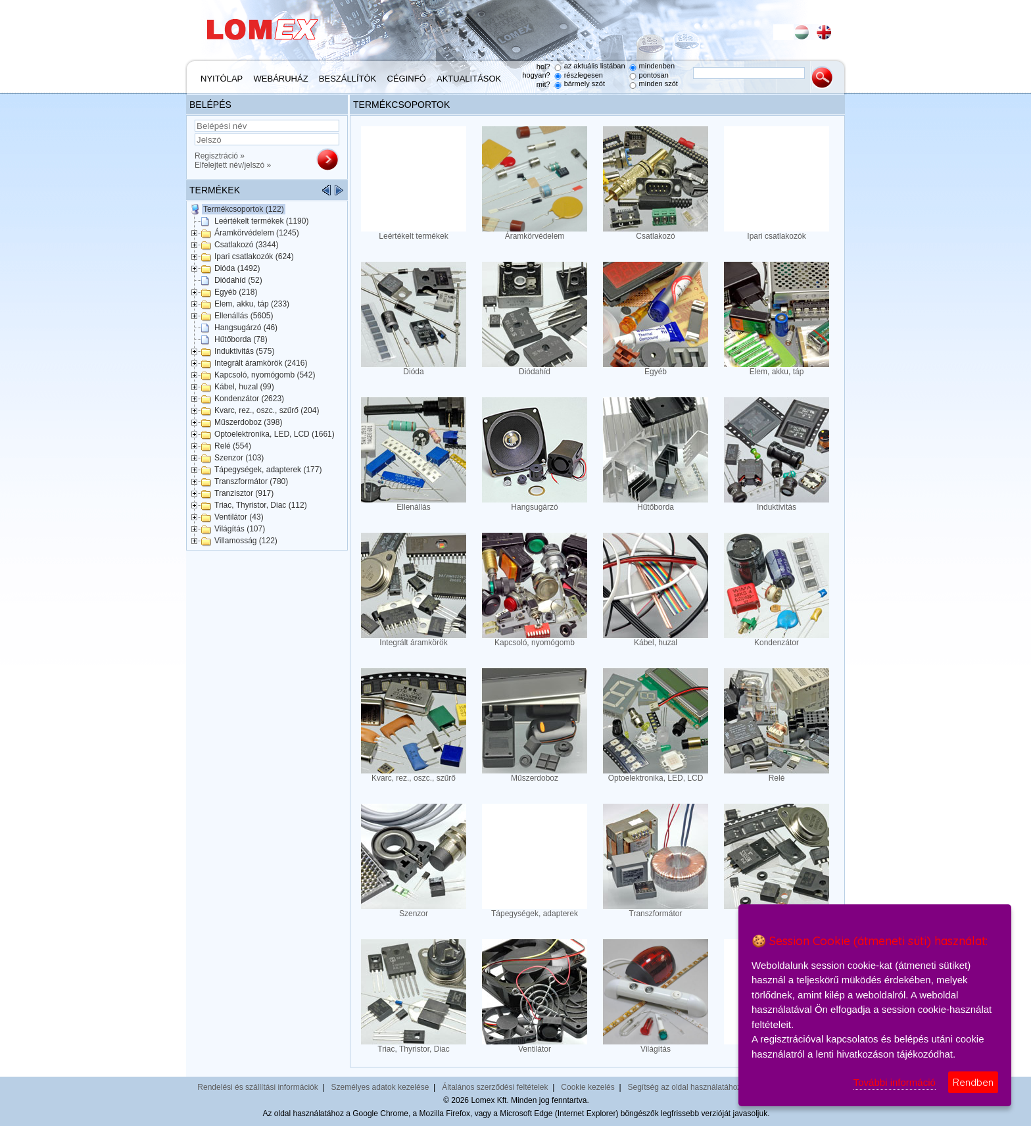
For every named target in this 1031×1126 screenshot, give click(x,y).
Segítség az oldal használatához (685, 1087)
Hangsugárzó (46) (245, 327)
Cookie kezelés (587, 1087)
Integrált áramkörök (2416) (260, 363)
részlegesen (583, 75)
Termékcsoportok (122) (243, 209)
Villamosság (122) (245, 540)
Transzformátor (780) (251, 481)
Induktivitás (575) (244, 351)
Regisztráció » (220, 155)
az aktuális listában (594, 66)
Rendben (973, 1082)
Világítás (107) (239, 528)
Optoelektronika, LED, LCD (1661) (274, 434)
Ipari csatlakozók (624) (254, 256)
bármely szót (584, 83)
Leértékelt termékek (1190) (261, 221)
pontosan (654, 75)
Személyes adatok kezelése (380, 1087)
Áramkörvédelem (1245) (256, 232)
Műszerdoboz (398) (248, 422)
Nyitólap (222, 79)
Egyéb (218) (235, 292)
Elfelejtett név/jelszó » (233, 165)
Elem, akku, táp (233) (251, 303)
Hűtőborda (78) (241, 339)
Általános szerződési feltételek (495, 1087)
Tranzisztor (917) (244, 493)
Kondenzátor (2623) (249, 398)
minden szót (658, 83)
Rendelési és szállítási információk (257, 1087)
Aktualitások (469, 79)
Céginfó (406, 79)
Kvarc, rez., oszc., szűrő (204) (266, 410)
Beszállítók (347, 79)
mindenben (657, 66)
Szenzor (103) (239, 457)
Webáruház (281, 79)
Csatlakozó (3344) (246, 244)
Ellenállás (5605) (243, 315)
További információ (894, 1082)
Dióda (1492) (237, 268)
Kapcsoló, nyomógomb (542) (264, 374)
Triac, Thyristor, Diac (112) (260, 505)
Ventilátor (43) (239, 517)
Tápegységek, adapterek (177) (268, 469)
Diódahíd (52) (238, 280)
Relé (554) (232, 446)
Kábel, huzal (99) (244, 386)
